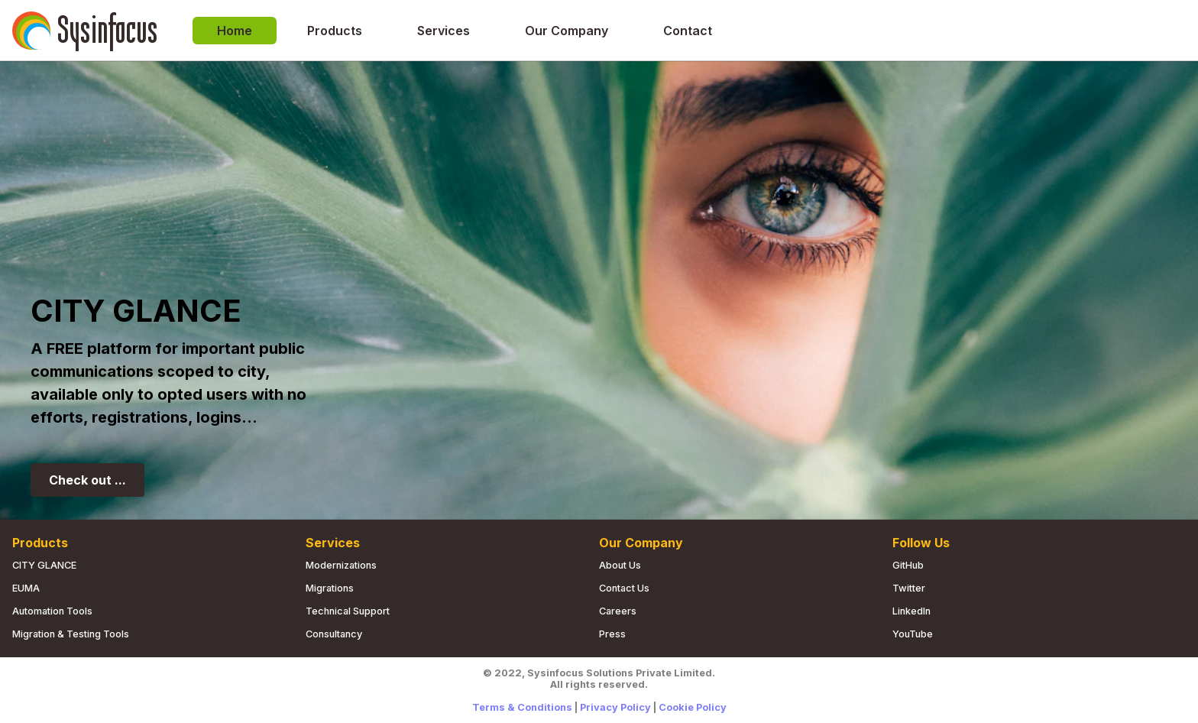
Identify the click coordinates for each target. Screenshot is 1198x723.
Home (234, 30)
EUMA (26, 588)
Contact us (624, 588)
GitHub (908, 565)
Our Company (566, 30)
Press (612, 634)
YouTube (912, 634)
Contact (687, 30)
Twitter (908, 588)
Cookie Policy (693, 707)
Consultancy (334, 634)
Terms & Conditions (522, 707)
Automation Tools (52, 611)
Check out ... (87, 480)
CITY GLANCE (44, 565)
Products (334, 30)
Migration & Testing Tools (70, 634)
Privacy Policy (615, 707)
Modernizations (341, 565)
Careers (617, 611)
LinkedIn (911, 611)
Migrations (330, 588)
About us (620, 565)
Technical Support (348, 611)
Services (443, 30)
